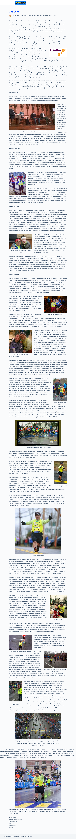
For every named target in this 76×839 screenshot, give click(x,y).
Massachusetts (45, 16)
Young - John (52, 16)
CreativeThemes (29, 836)
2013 (30, 16)
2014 (33, 16)
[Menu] (71, 3)
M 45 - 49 (39, 16)
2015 (35, 16)
